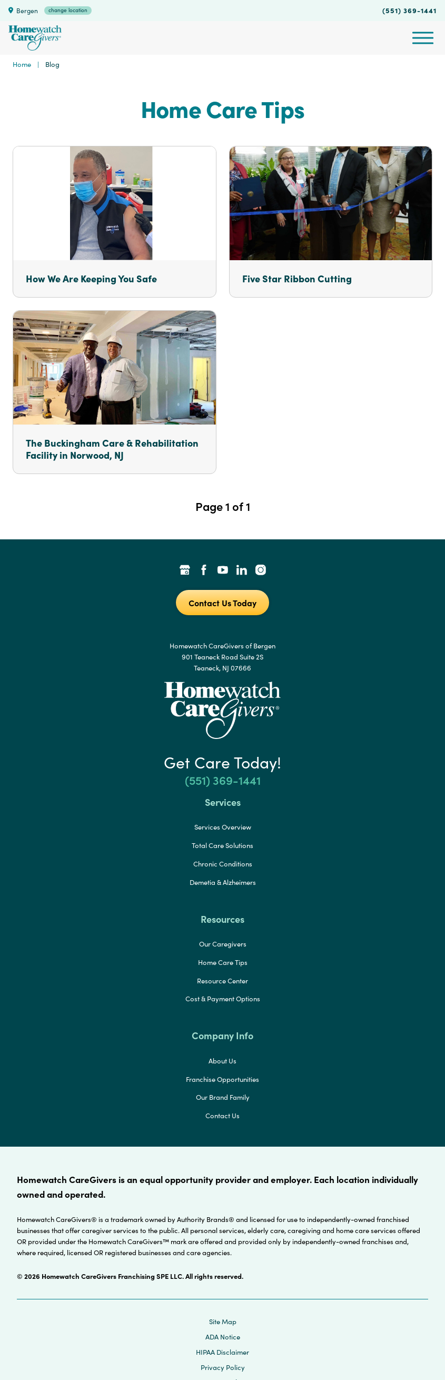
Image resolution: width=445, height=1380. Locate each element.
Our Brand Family (223, 1097)
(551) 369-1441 (409, 10)
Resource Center (222, 980)
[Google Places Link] (185, 571)
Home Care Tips (223, 962)
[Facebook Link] (204, 571)
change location (67, 10)
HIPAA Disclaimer (222, 1352)
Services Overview (222, 827)
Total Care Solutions (222, 845)
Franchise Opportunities (222, 1079)
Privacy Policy (223, 1367)
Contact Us (222, 1115)
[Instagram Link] (260, 571)
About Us (222, 1061)
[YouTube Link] (222, 571)
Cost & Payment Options (222, 998)
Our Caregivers (222, 944)
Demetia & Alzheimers (223, 882)
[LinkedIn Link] (241, 571)
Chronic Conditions (222, 864)
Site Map (222, 1321)
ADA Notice (222, 1337)
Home (22, 64)
